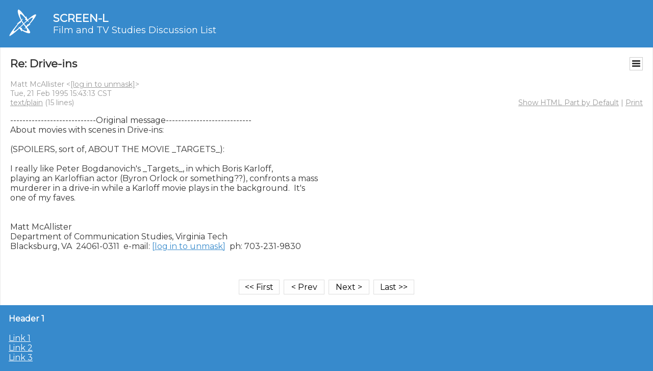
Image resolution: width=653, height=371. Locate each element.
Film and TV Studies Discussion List (134, 30)
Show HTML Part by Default (568, 102)
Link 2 (21, 348)
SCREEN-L (80, 18)
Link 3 (21, 357)
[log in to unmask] (102, 84)
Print (634, 102)
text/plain (26, 102)
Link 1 (20, 338)
